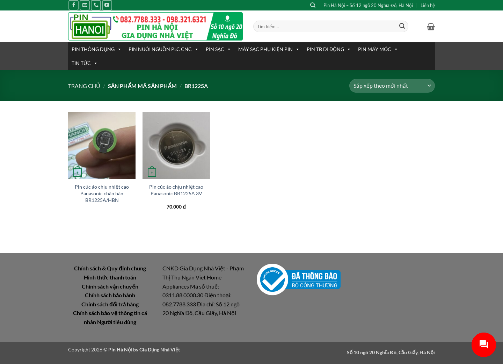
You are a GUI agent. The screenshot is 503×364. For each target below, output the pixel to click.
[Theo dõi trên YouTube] (107, 5)
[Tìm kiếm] (312, 5)
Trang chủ (84, 85)
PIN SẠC (218, 49)
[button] (431, 26)
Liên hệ (428, 5)
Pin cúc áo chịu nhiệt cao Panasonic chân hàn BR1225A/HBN (102, 193)
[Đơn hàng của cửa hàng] (392, 86)
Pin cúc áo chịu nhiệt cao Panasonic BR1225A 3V (176, 190)
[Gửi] (402, 26)
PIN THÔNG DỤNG (97, 49)
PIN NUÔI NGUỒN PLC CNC (164, 49)
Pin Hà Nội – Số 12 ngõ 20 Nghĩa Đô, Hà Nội (368, 5)
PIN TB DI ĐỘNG (329, 49)
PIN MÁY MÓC (378, 49)
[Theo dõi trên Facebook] (73, 5)
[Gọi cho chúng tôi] (96, 5)
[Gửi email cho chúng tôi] (85, 5)
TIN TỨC (85, 63)
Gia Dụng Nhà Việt (159, 349)
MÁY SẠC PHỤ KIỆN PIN (269, 49)
